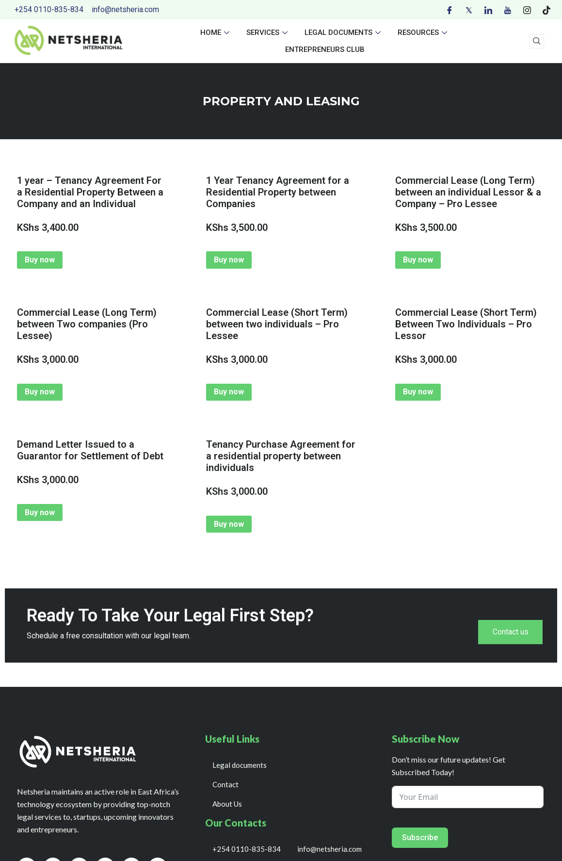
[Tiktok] (546, 10)
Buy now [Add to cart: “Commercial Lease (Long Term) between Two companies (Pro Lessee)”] (40, 391)
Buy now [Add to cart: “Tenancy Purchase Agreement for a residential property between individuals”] (229, 524)
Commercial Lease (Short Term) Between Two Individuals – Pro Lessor (466, 324)
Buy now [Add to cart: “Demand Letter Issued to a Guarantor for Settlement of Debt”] (40, 512)
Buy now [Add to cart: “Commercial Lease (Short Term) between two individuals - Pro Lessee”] (229, 391)
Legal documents (344, 32)
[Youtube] (508, 10)
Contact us (510, 632)
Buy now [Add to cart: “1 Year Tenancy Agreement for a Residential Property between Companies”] (229, 259)
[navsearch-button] (537, 41)
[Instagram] (527, 10)
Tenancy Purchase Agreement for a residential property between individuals (280, 456)
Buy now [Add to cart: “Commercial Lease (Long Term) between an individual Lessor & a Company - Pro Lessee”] (418, 259)
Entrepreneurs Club (325, 49)
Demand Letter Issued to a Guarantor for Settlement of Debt (90, 450)
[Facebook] (449, 10)
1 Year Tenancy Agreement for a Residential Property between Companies (277, 192)
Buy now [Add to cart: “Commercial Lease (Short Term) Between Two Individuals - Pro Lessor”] (418, 391)
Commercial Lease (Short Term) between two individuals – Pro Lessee (277, 324)
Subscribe (420, 838)
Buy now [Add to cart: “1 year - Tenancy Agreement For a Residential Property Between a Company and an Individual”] (40, 259)
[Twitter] (469, 10)
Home (216, 32)
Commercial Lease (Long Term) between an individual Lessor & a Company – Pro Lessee (468, 192)
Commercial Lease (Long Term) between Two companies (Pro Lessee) (87, 324)
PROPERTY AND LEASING (281, 101)
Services (268, 32)
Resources (424, 32)
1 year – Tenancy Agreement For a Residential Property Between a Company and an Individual (90, 192)
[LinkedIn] (488, 10)
